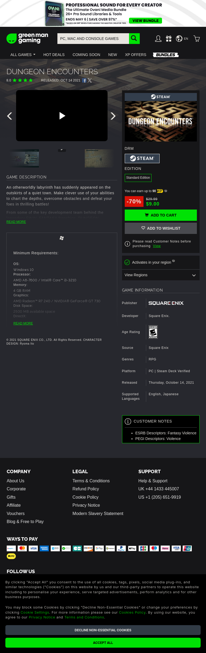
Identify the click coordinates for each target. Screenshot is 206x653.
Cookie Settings (35, 612)
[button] (22, 54)
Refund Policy (85, 489)
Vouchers (16, 513)
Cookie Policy (85, 497)
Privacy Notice (86, 505)
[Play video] (62, 116)
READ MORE (16, 222)
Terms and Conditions (84, 617)
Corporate (16, 489)
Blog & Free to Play (25, 521)
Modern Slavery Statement (97, 513)
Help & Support (153, 481)
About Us (15, 481)
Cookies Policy (132, 612)
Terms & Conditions (91, 481)
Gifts (11, 497)
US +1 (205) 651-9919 (159, 497)
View (157, 246)
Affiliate (14, 505)
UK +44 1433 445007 (158, 489)
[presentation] (10, 117)
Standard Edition (138, 178)
